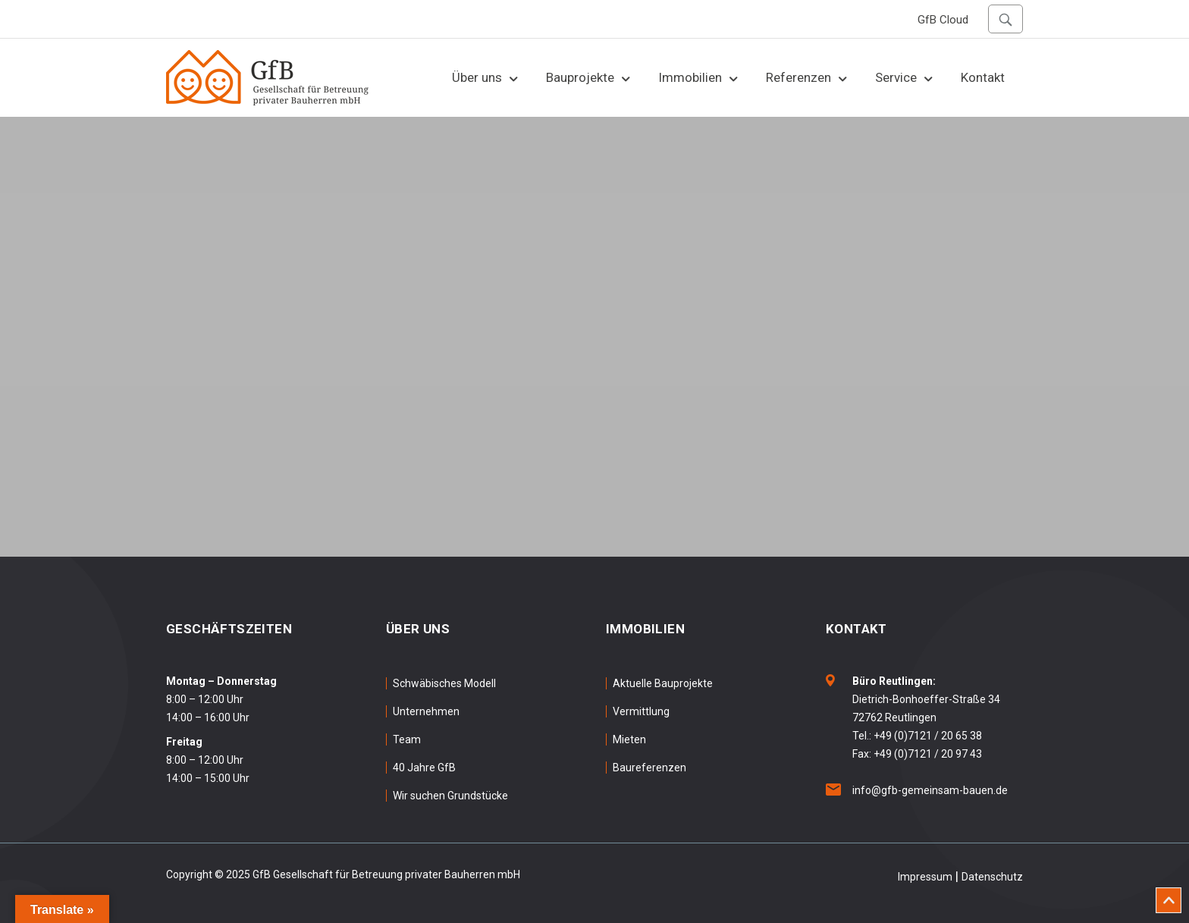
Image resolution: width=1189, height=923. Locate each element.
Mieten (629, 739)
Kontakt (983, 77)
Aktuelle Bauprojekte (663, 683)
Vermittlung (641, 711)
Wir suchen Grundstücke (450, 796)
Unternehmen (426, 711)
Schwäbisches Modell (444, 683)
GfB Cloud (943, 20)
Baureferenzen (649, 767)
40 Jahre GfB (424, 767)
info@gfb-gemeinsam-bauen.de (930, 790)
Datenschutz (992, 877)
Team (407, 739)
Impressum (925, 877)
